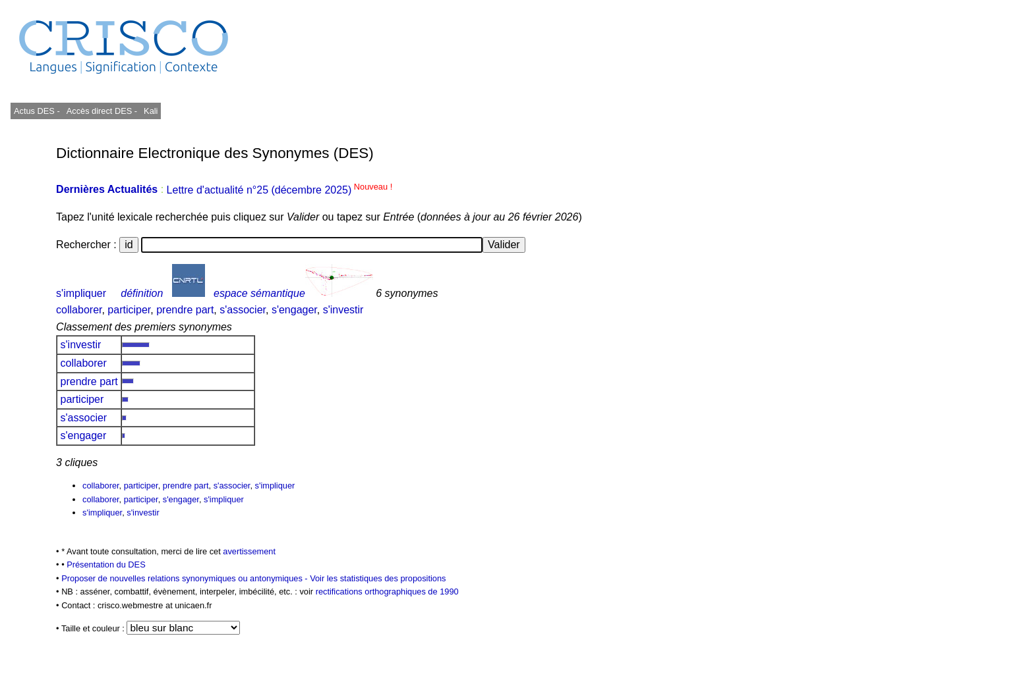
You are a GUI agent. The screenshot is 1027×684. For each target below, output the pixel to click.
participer (128, 309)
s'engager (294, 309)
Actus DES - (37, 111)
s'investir (343, 309)
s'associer (243, 309)
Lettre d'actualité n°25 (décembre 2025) (280, 190)
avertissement (249, 551)
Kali (151, 111)
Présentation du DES (106, 564)
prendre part (185, 309)
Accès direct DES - (102, 111)
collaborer (79, 309)
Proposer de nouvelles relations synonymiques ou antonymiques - (185, 578)
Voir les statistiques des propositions (378, 578)
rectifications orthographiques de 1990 (387, 591)
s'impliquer (81, 293)
